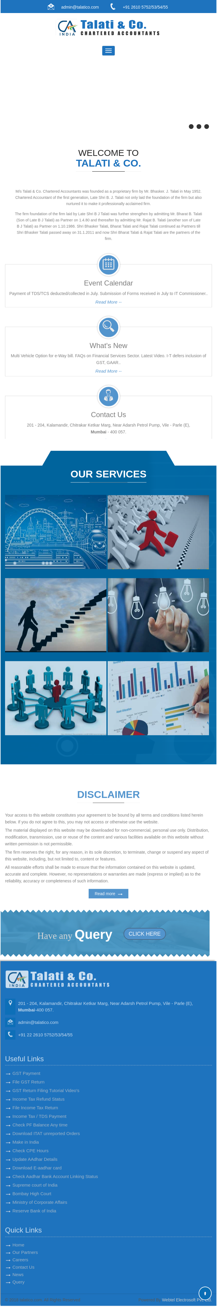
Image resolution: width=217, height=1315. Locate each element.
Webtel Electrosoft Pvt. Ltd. (187, 1300)
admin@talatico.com (80, 7)
